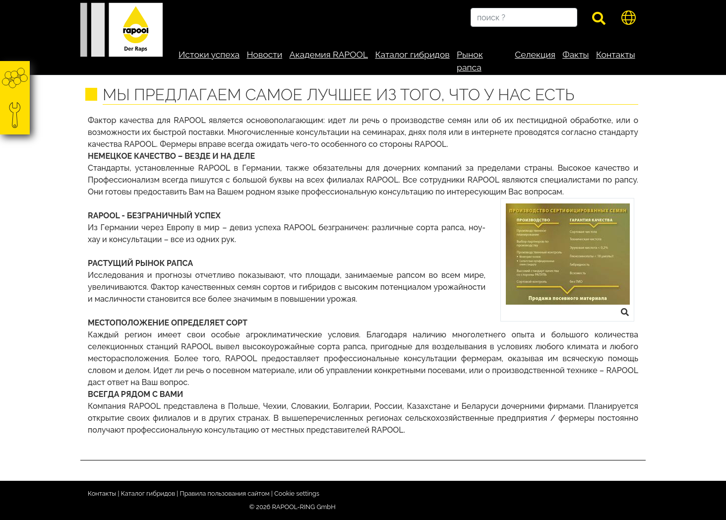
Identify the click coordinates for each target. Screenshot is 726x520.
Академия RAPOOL (329, 54)
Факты (575, 54)
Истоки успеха (209, 54)
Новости (264, 54)
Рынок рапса (470, 60)
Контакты (615, 54)
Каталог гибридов (412, 54)
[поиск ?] (524, 17)
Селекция (535, 54)
